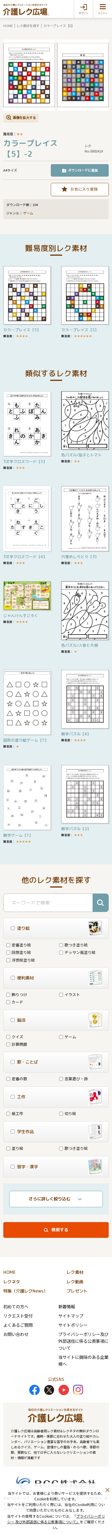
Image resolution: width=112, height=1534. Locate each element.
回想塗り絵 (18, 952)
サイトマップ (70, 1315)
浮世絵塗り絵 (20, 960)
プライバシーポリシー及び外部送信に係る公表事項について (83, 1341)
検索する (59, 1230)
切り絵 (67, 1113)
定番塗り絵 (18, 945)
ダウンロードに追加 (83, 170)
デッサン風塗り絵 (77, 952)
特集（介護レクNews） (25, 1291)
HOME (8, 25)
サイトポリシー (73, 1325)
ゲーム (28, 213)
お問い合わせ (15, 1334)
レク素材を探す (27, 25)
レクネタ (11, 1282)
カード (14, 1002)
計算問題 (16, 1044)
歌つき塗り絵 (73, 945)
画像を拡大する (24, 117)
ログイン (83, 13)
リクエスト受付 (18, 1315)
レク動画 (75, 1282)
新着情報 (66, 1306)
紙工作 (14, 1113)
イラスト (69, 994)
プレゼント (77, 1291)
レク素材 (75, 1272)
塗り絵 (14, 1148)
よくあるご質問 (18, 1325)
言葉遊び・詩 (73, 1078)
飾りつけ (16, 994)
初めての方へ (15, 1306)
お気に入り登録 (84, 189)
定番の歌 (16, 1078)
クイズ (14, 1037)
